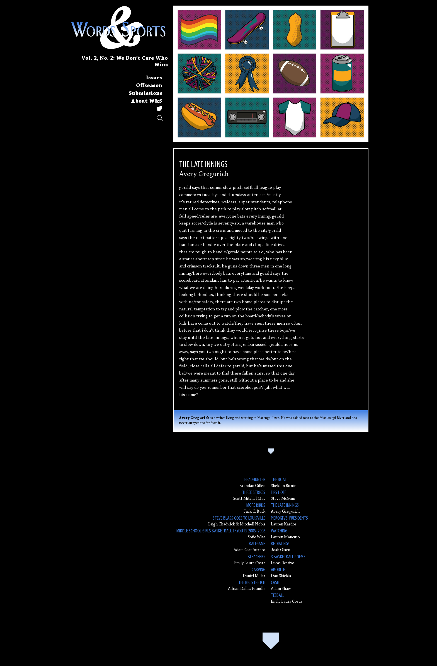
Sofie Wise (220, 533)
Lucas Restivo (288, 559)
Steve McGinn (283, 495)
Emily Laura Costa (249, 559)
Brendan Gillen (252, 482)
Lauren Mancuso (285, 533)
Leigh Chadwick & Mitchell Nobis (236, 521)
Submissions (145, 93)
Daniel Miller (254, 572)
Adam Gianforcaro (249, 546)
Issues (154, 78)
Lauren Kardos (289, 521)
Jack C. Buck (254, 508)
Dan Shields (281, 572)
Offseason (149, 85)
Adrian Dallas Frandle (246, 585)
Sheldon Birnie (283, 482)
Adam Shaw (281, 585)
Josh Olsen (280, 546)
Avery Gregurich (285, 508)
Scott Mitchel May (249, 495)
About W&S (146, 101)
